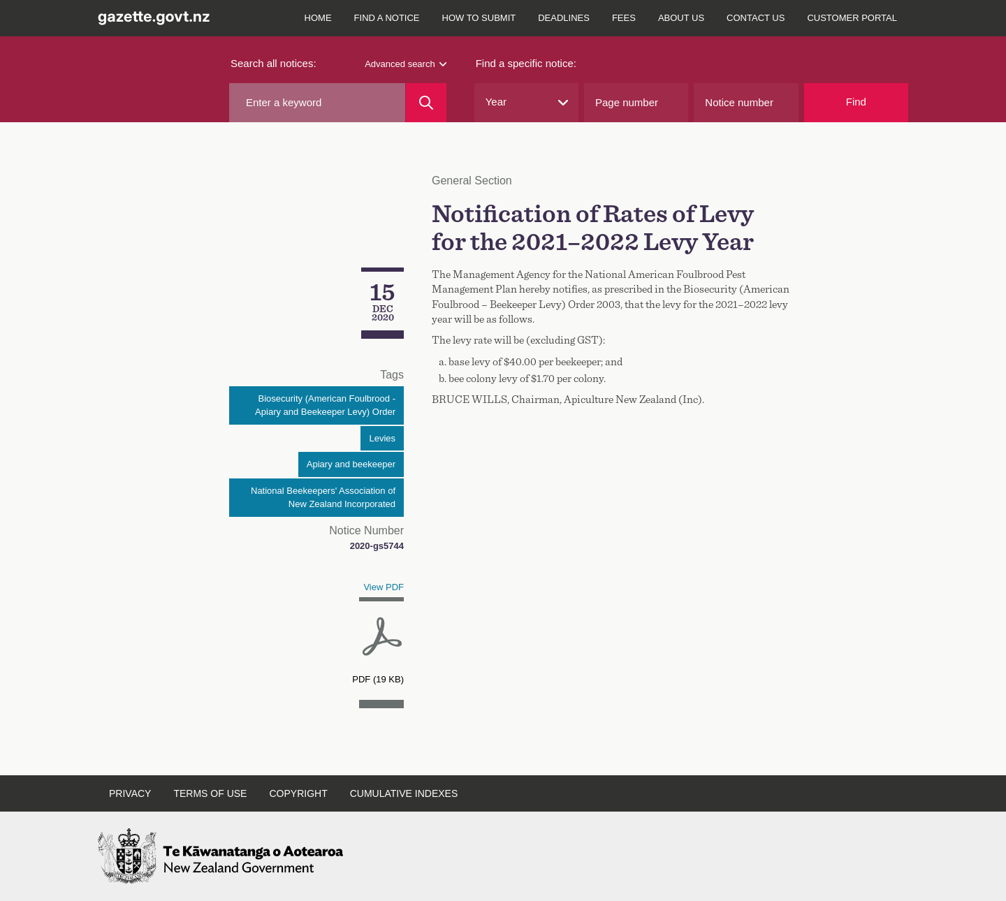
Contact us (756, 18)
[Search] (426, 102)
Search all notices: (273, 63)
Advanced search (405, 64)
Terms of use (210, 793)
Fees (624, 18)
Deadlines (564, 18)
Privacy (130, 793)
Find (856, 102)
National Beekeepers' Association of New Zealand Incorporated (323, 497)
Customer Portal (852, 18)
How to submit (479, 18)
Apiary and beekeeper (351, 464)
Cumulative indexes (404, 793)
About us (681, 18)
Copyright (298, 793)
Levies (382, 438)
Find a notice (387, 18)
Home (318, 18)
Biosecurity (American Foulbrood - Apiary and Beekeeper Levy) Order (325, 405)
